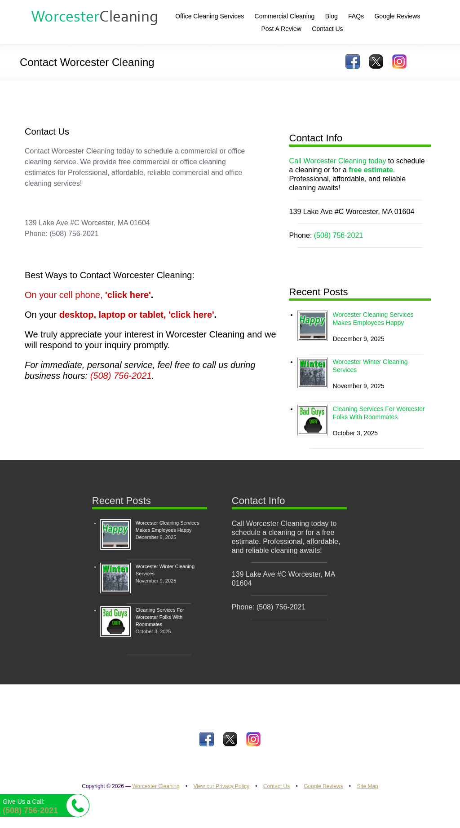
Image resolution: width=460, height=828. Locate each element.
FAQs (356, 16)
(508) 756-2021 (121, 376)
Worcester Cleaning (155, 786)
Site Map (367, 786)
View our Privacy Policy (222, 786)
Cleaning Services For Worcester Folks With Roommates (160, 617)
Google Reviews (323, 786)
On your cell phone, (88, 295)
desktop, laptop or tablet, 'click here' (136, 315)
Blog (331, 16)
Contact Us (276, 786)
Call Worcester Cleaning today (337, 161)
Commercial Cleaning (285, 16)
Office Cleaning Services (209, 16)
